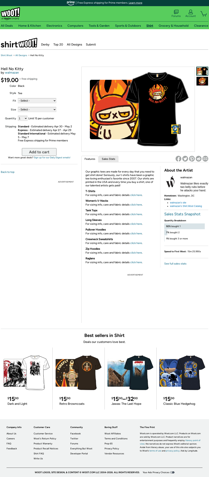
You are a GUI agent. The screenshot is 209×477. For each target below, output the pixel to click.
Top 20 (58, 44)
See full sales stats (175, 263)
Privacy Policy (111, 448)
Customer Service (43, 433)
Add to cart (39, 152)
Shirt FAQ (39, 453)
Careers (11, 438)
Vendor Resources (114, 453)
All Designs (74, 44)
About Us (11, 433)
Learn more (135, 2)
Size (13, 109)
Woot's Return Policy (45, 438)
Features (90, 159)
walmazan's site (178, 202)
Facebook (75, 433)
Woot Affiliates (112, 433)
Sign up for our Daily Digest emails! (52, 157)
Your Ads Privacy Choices (156, 472)
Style (13, 93)
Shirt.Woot (19, 42)
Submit (91, 44)
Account (190, 14)
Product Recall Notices (46, 448)
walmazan (12, 72)
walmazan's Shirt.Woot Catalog (186, 206)
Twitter (74, 438)
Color (13, 86)
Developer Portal (79, 453)
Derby (45, 44)
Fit (14, 100)
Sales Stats (108, 159)
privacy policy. (173, 451)
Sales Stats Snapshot (182, 214)
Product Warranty (43, 443)
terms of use (155, 451)
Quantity (10, 118)
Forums (176, 14)
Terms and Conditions (116, 438)
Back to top (7, 172)
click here (136, 195)
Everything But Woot (81, 448)
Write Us (38, 458)
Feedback (12, 448)
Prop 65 (108, 443)
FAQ (9, 443)
